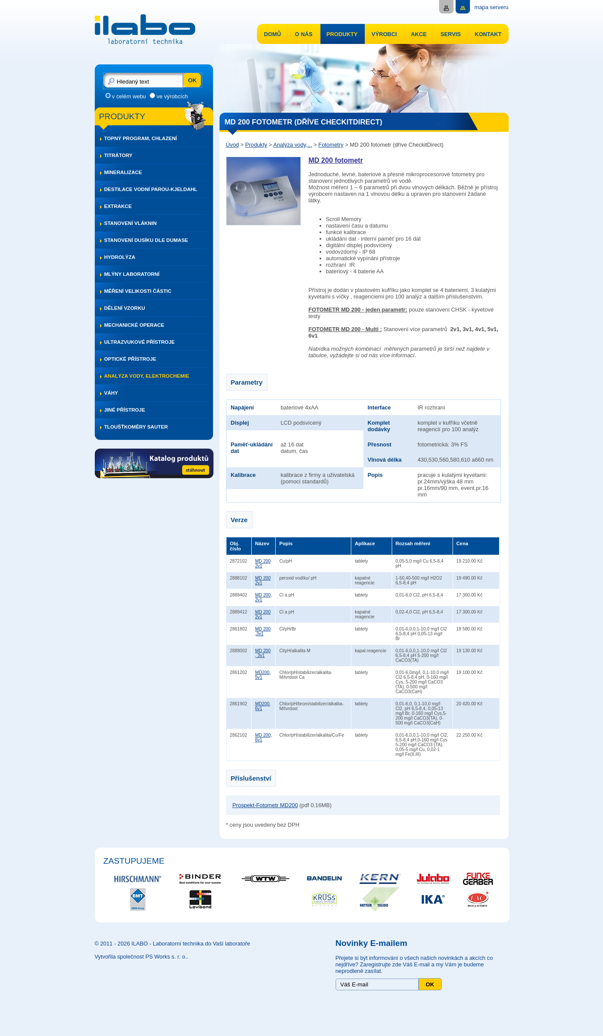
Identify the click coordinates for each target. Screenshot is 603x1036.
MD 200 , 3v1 (263, 653)
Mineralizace (123, 172)
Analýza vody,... (292, 144)
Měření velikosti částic (138, 291)
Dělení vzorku (124, 308)
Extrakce (118, 206)
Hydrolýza (120, 257)
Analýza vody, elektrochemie (146, 376)
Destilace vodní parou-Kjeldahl (150, 189)
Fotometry (330, 144)
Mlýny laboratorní (132, 274)
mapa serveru (491, 7)
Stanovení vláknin (130, 223)
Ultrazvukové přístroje (139, 342)
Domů (272, 34)
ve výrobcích (172, 96)
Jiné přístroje (124, 409)
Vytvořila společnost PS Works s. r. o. (141, 956)
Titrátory (118, 155)
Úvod (232, 144)
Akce (418, 34)
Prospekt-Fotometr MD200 (265, 805)
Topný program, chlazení (140, 138)
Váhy (111, 393)
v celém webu (129, 96)
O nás (304, 34)
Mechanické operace (134, 325)
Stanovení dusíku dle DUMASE (146, 240)
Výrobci (384, 34)
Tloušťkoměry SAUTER (136, 426)
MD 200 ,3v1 (263, 631)
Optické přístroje (130, 359)
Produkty (342, 34)
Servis (450, 34)
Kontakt (488, 34)
